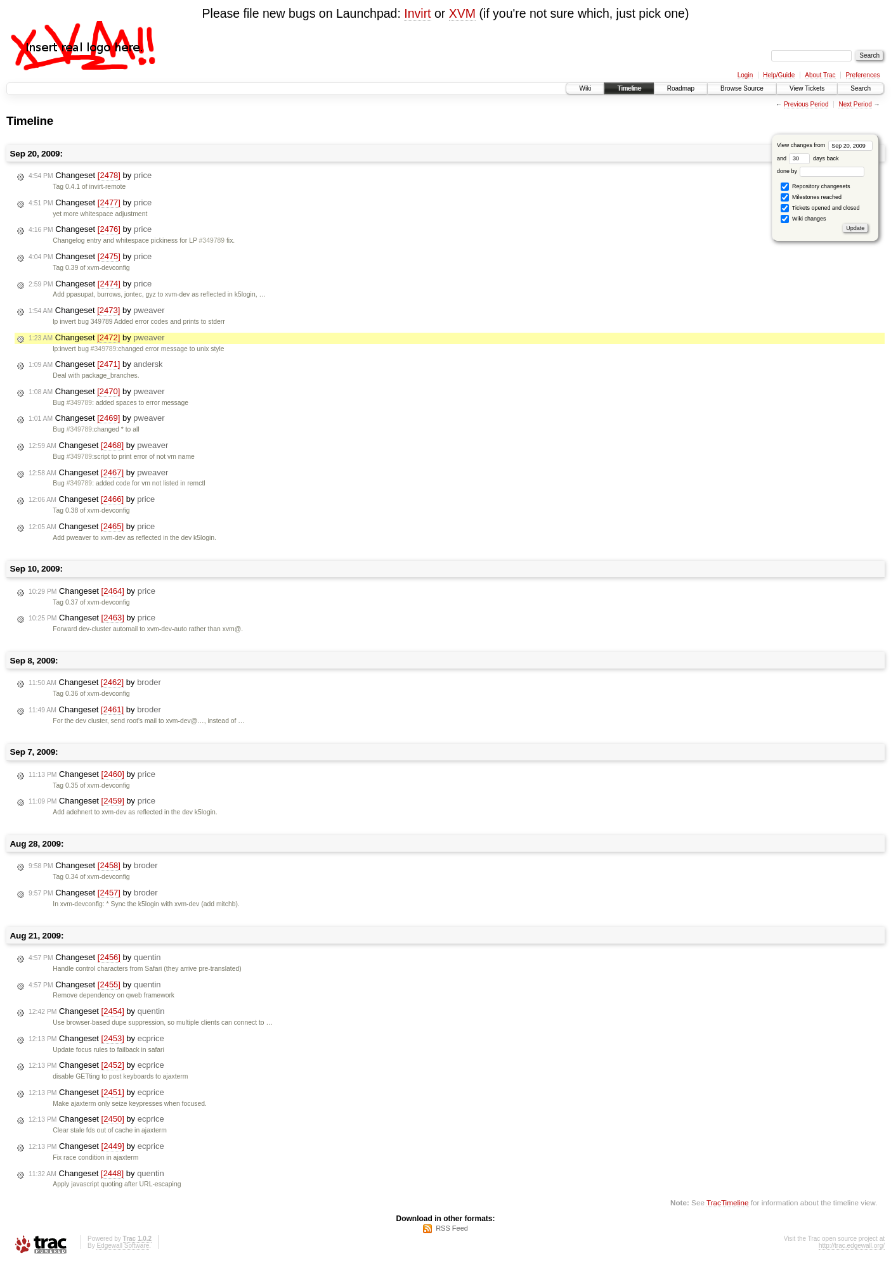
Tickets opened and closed (820, 208)
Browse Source (742, 88)
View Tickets (807, 88)
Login (745, 75)
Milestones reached (811, 197)
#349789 (211, 240)
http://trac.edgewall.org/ (852, 1245)
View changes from (825, 145)
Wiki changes (803, 219)
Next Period (854, 104)
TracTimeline (727, 1202)
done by (821, 171)
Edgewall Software (122, 1245)
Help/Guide (779, 75)
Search (860, 88)
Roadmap (680, 88)
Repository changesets (815, 187)
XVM (462, 13)
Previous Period (806, 104)
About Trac (820, 75)
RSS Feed (452, 1228)
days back (813, 158)
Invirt (417, 13)
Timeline (629, 88)
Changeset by (90, 175)
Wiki (585, 88)
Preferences (863, 75)
